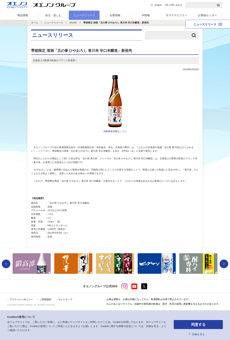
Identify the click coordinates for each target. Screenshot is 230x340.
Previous (6, 264)
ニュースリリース (84, 15)
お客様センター (207, 15)
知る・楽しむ (53, 15)
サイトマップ (65, 299)
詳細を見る (198, 334)
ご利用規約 (45, 299)
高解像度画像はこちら (115, 131)
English (158, 5)
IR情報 (146, 15)
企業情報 (115, 15)
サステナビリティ (176, 15)
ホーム (34, 22)
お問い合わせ (175, 5)
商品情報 (22, 15)
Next (224, 264)
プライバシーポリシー (21, 299)
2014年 (73, 22)
